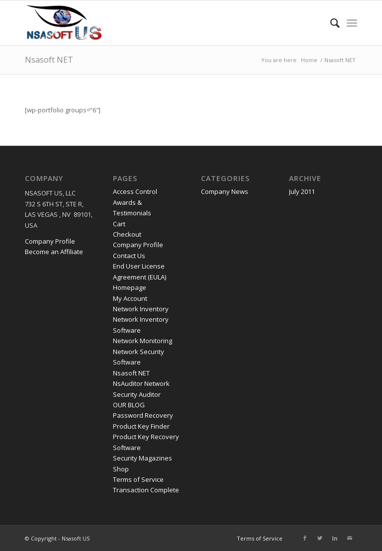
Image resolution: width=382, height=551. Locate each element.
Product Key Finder (141, 426)
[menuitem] (330, 22)
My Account (130, 298)
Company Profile (50, 241)
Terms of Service (138, 479)
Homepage (129, 287)
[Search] (330, 22)
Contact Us (129, 255)
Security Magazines (142, 458)
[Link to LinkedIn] (334, 538)
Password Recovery (143, 415)
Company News (224, 191)
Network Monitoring (142, 340)
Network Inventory (141, 308)
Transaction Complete (146, 489)
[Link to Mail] (349, 538)
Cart (119, 223)
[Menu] (352, 22)
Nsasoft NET (49, 59)
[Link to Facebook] (304, 538)
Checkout (127, 234)
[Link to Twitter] (319, 538)
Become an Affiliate (54, 251)
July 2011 (302, 191)
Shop (121, 468)
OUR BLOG (129, 404)
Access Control (135, 191)
